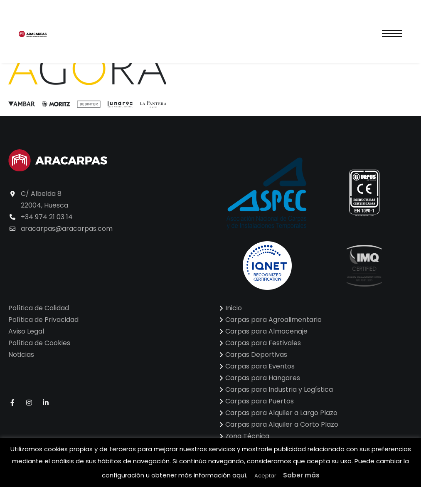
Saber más (301, 475)
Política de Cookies (39, 343)
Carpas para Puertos (259, 401)
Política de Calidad (38, 308)
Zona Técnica (247, 436)
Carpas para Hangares (262, 378)
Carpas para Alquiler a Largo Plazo (281, 413)
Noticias (21, 354)
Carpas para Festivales (263, 343)
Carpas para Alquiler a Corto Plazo (281, 424)
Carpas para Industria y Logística (279, 389)
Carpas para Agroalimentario (273, 319)
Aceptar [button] (265, 476)
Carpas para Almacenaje (266, 331)
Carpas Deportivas (256, 354)
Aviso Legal (26, 331)
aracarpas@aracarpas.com (67, 228)
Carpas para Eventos (260, 366)
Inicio (233, 308)
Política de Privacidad (43, 319)
